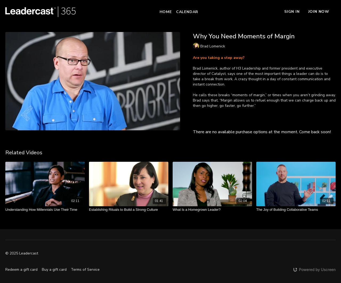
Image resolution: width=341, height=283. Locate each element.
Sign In (292, 11)
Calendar (187, 11)
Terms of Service (85, 269)
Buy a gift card (54, 269)
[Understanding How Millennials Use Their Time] (45, 209)
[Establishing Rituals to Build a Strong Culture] (128, 209)
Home (166, 11)
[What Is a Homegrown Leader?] (212, 209)
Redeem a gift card (21, 269)
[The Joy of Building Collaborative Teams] (296, 209)
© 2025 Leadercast (21, 253)
